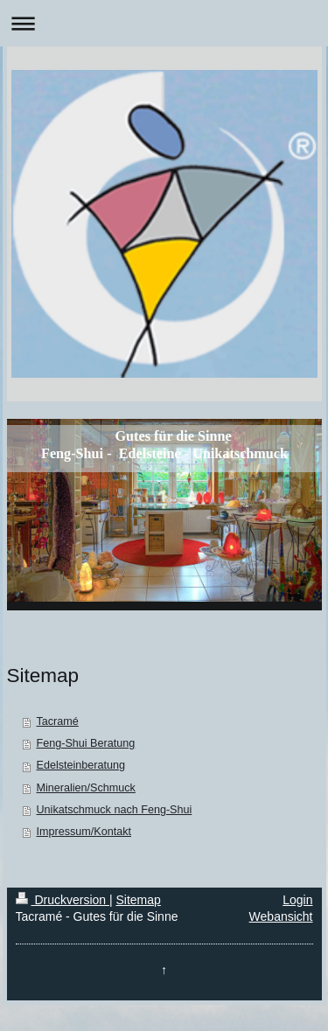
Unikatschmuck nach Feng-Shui (114, 810)
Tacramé (58, 721)
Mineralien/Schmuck (86, 788)
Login (297, 900)
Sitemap (138, 900)
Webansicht (281, 916)
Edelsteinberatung (81, 765)
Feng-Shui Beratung (86, 743)
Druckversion (62, 900)
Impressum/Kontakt (84, 831)
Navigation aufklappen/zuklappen (164, 23)
